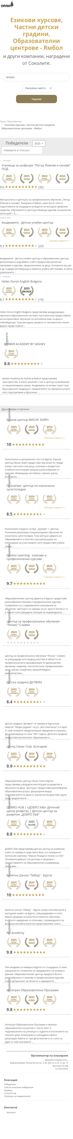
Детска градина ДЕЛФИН (24, 682)
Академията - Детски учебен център (27, 222)
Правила (8, 1090)
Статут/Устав (10, 1093)
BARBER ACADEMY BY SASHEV (24, 344)
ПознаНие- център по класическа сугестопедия (31, 487)
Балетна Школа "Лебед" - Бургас (29, 875)
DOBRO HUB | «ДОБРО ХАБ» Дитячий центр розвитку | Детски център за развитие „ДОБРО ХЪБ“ (33, 810)
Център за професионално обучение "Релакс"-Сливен (33, 623)
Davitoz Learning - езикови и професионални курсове (26, 557)
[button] (35, 240)
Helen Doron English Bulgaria (22, 281)
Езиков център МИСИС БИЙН (28, 420)
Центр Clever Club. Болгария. (27, 746)
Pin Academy (15, 933)
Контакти (11, 1112)
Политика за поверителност (17, 1096)
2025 (38, 143)
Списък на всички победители (18, 1087)
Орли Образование (11, 121)
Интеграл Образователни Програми (33, 990)
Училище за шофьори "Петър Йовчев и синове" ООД (36, 167)
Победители (10, 1084)
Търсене (36, 99)
